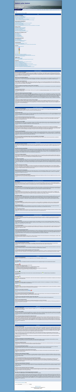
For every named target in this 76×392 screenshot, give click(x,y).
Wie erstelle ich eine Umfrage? (19, 29)
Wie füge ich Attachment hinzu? (19, 61)
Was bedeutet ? (17, 47)
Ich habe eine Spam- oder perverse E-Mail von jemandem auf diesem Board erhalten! (25, 44)
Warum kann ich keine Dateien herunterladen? (20, 54)
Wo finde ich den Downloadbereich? (19, 46)
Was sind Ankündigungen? (18, 35)
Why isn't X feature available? (18, 58)
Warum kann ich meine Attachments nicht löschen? (21, 65)
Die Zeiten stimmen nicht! (18, 22)
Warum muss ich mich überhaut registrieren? (20, 16)
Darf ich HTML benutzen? (18, 33)
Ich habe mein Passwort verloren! (19, 18)
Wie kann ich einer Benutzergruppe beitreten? (20, 40)
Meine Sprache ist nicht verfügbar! (19, 23)
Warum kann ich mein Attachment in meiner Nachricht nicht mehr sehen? (24, 63)
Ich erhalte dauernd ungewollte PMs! (19, 43)
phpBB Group (37, 308)
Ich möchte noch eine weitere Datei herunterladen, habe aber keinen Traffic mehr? (25, 55)
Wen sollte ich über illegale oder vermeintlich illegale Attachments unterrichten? (24, 66)
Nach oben (16, 79)
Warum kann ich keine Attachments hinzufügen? (21, 64)
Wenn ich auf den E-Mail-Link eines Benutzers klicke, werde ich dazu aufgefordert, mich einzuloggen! (27, 25)
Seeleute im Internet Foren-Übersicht (20, 382)
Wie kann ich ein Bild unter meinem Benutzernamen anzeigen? (22, 24)
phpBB (38, 387)
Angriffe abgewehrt (38, 386)
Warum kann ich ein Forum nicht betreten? (20, 30)
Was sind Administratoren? (18, 38)
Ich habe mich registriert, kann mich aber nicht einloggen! (22, 19)
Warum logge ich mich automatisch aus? (20, 17)
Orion (34, 387)
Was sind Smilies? (17, 34)
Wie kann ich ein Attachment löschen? (19, 62)
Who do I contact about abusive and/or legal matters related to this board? (24, 59)
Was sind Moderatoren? (18, 39)
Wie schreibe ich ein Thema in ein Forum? (20, 27)
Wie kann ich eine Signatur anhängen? (20, 28)
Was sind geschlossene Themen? (19, 36)
